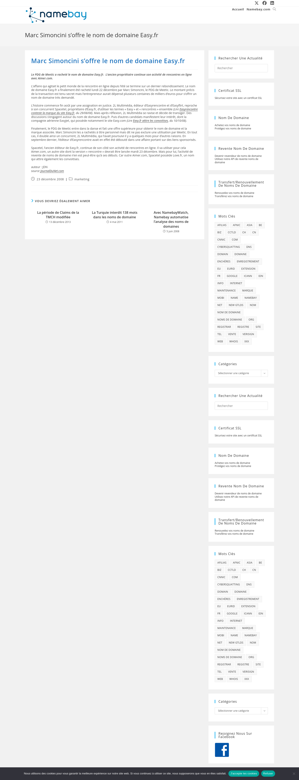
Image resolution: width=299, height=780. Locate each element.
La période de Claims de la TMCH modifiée (58, 214)
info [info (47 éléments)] (220, 283)
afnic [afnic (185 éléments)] (236, 225)
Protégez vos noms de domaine (233, 128)
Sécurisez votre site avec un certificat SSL (238, 98)
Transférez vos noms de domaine (234, 196)
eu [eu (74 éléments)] (219, 268)
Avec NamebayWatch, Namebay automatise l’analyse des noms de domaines (171, 219)
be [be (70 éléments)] (260, 225)
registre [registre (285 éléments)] (243, 327)
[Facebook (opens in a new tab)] (265, 3)
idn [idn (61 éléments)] (261, 276)
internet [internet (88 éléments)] (236, 283)
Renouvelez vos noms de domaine (234, 193)
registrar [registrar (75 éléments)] (224, 327)
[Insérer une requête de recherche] (241, 68)
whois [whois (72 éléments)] (233, 341)
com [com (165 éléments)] (235, 239)
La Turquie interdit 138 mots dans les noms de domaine (114, 214)
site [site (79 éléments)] (258, 327)
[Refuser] (294, 773)
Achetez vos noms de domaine (232, 125)
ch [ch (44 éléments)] (244, 232)
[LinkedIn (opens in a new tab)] (271, 3)
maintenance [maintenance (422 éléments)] (226, 290)
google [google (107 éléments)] (232, 276)
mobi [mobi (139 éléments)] (220, 298)
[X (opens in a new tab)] (257, 3)
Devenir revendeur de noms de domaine (238, 156)
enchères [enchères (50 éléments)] (223, 261)
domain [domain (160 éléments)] (222, 254)
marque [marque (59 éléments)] (247, 290)
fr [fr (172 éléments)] (218, 276)
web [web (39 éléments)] (220, 341)
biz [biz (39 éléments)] (219, 232)
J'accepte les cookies (243, 773)
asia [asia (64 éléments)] (249, 225)
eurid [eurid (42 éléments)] (231, 268)
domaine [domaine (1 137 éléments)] (240, 254)
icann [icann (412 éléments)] (248, 276)
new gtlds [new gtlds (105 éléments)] (236, 305)
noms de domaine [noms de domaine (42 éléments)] (229, 319)
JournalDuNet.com (52, 171)
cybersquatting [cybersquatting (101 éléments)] (228, 247)
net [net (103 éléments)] (219, 305)
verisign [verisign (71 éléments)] (248, 334)
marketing (82, 179)
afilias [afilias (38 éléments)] (222, 225)
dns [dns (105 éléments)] (249, 247)
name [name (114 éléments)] (234, 298)
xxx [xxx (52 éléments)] (246, 341)
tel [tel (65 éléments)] (219, 334)
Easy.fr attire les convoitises (150, 121)
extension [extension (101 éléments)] (248, 268)
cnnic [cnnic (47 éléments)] (221, 239)
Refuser (268, 773)
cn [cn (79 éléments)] (254, 232)
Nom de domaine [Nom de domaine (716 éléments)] (229, 312)
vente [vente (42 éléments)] (232, 334)
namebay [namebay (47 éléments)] (251, 298)
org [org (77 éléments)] (251, 319)
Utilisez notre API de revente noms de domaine (236, 160)
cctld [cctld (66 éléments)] (232, 232)
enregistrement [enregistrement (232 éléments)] (248, 261)
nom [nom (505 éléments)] (253, 305)
